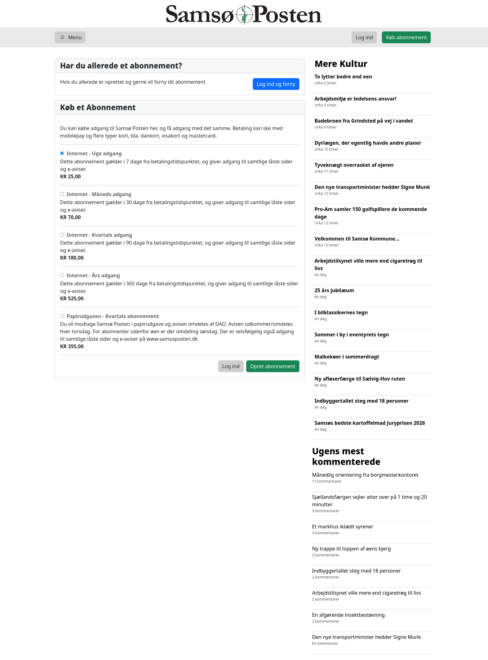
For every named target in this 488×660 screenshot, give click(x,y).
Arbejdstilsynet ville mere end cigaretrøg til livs (372, 595)
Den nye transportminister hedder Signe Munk (372, 640)
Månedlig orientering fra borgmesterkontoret (372, 477)
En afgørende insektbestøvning (372, 617)
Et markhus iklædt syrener (372, 529)
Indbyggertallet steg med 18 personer (372, 573)
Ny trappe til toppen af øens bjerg (372, 551)
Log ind (231, 366)
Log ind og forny (276, 84)
